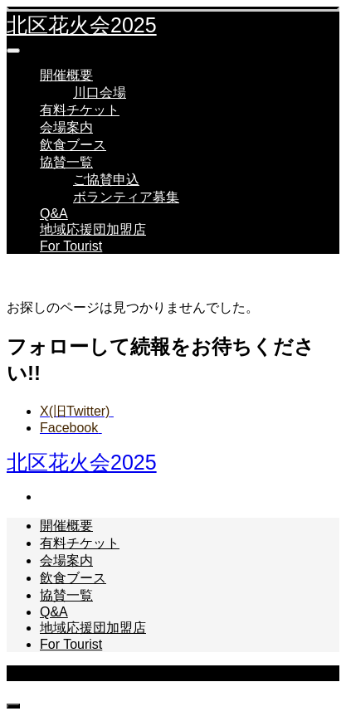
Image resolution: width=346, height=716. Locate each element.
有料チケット (79, 110)
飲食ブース (73, 145)
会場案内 (66, 127)
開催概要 (66, 75)
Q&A (54, 214)
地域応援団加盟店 (93, 229)
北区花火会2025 (82, 25)
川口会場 (99, 92)
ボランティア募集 (126, 197)
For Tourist (71, 246)
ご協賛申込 (106, 180)
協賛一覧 (66, 162)
